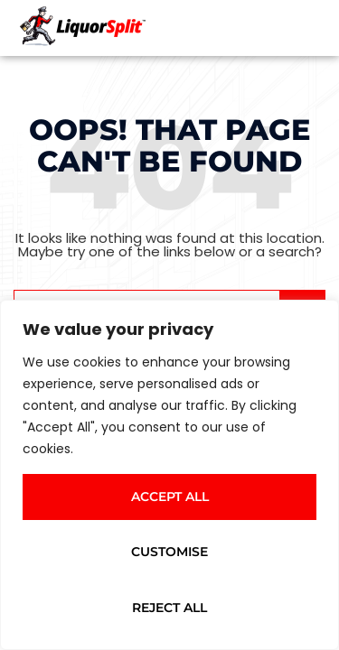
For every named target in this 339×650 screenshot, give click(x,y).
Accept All (170, 496)
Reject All (169, 607)
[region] (169, 475)
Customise (169, 551)
